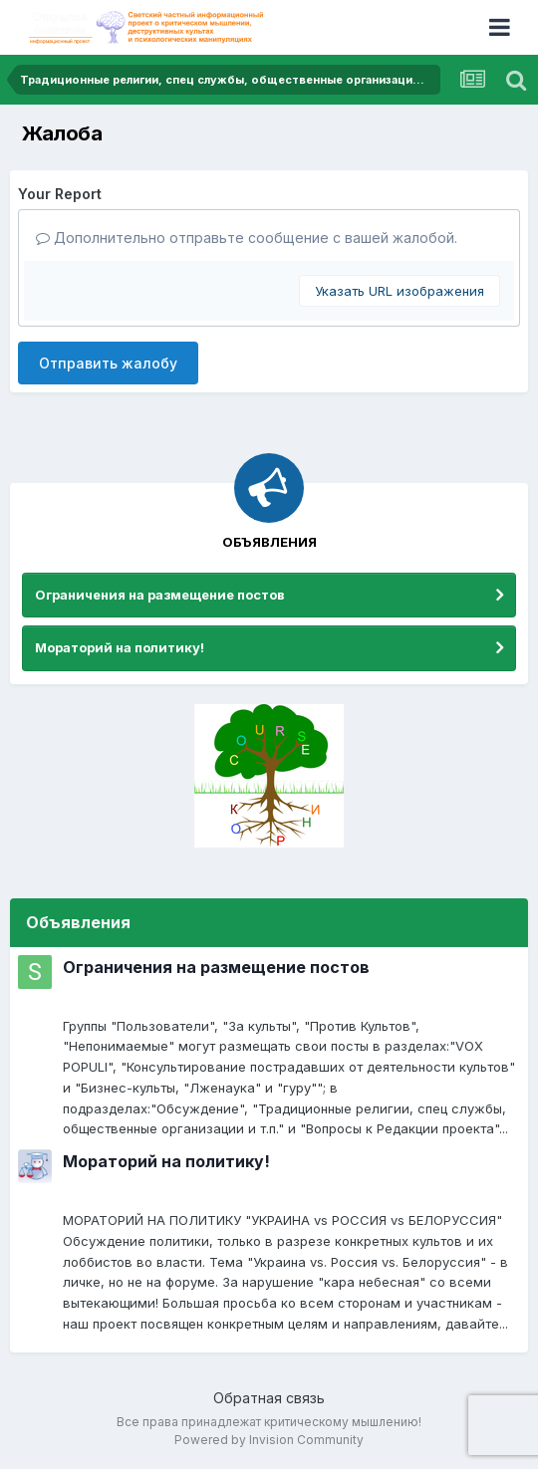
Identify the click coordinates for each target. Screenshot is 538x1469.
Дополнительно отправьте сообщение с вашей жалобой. (246, 237)
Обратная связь (269, 1397)
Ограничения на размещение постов (160, 595)
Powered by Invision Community (269, 1439)
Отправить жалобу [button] (108, 363)
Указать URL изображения (399, 291)
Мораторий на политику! (119, 647)
